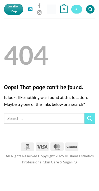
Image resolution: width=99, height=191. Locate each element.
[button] (30, 9)
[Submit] (89, 118)
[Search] (90, 9)
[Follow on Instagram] (39, 12)
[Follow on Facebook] (39, 5)
